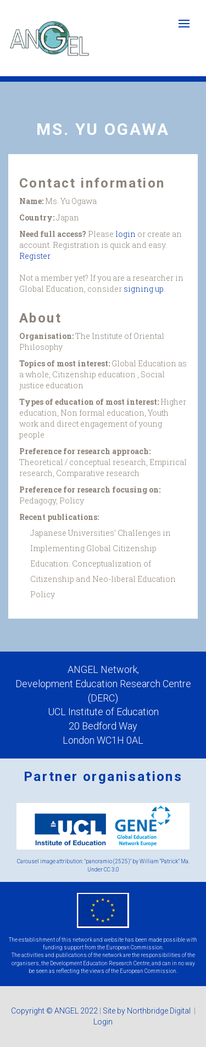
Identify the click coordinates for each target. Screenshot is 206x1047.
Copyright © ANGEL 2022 (54, 1010)
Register (35, 256)
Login (103, 1021)
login (125, 234)
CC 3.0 (111, 870)
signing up (144, 289)
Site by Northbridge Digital (147, 1010)
